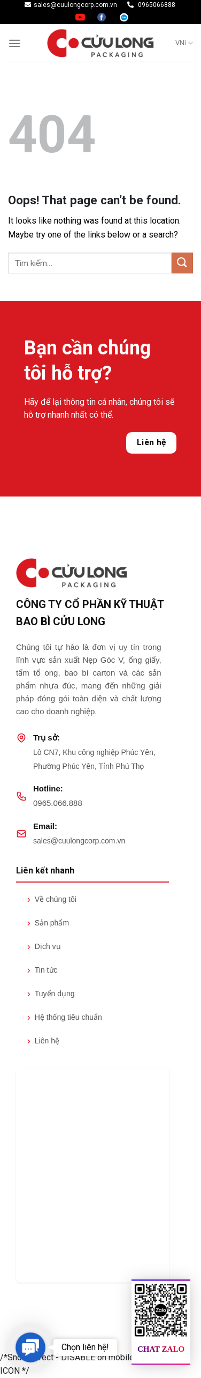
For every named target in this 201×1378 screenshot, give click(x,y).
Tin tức (42, 970)
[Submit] (182, 263)
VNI (184, 43)
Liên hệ (151, 442)
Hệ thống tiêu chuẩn (64, 1017)
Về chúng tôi (51, 899)
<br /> (92, 1175)
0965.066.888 (57, 802)
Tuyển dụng (51, 993)
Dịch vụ (44, 946)
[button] (30, 1347)
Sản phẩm (48, 922)
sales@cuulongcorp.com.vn (79, 840)
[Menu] (14, 43)
